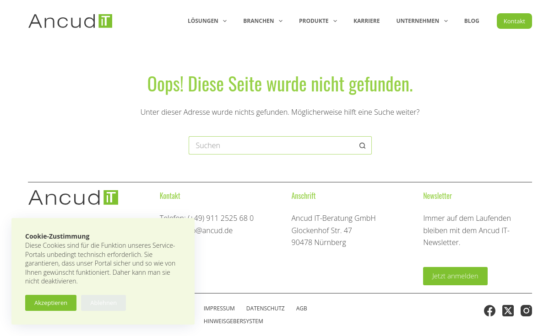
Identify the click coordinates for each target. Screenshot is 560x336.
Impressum (219, 308)
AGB (301, 308)
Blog (471, 21)
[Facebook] (489, 310)
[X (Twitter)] (508, 310)
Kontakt (514, 21)
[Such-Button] (362, 145)
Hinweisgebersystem (233, 321)
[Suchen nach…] (271, 145)
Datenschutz (265, 308)
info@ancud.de (208, 230)
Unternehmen (423, 21)
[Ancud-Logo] (70, 21)
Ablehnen (103, 303)
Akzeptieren (50, 303)
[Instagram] (526, 310)
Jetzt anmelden (455, 275)
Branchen (264, 21)
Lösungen (209, 21)
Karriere (366, 21)
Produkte (320, 21)
